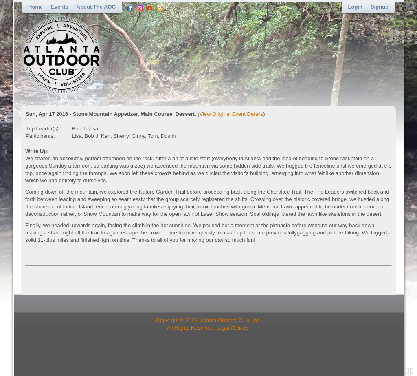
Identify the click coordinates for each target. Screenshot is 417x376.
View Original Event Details (231, 114)
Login (355, 7)
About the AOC (96, 7)
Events (59, 7)
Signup (379, 7)
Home (35, 7)
